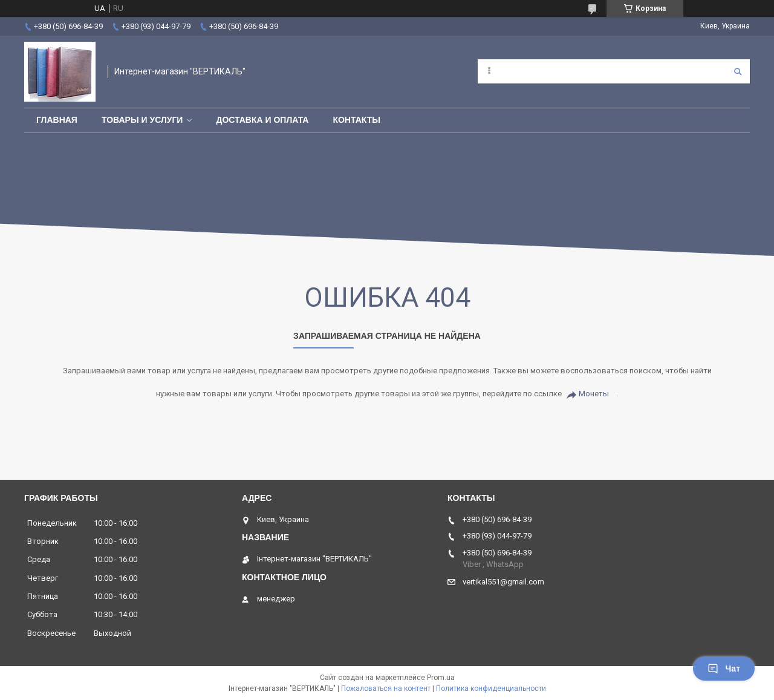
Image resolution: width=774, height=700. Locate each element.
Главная (56, 120)
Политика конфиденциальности (491, 688)
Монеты (594, 393)
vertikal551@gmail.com (503, 581)
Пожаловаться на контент (386, 688)
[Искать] (738, 71)
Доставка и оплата (262, 120)
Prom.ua (441, 677)
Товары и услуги (142, 120)
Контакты (356, 120)
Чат (723, 668)
